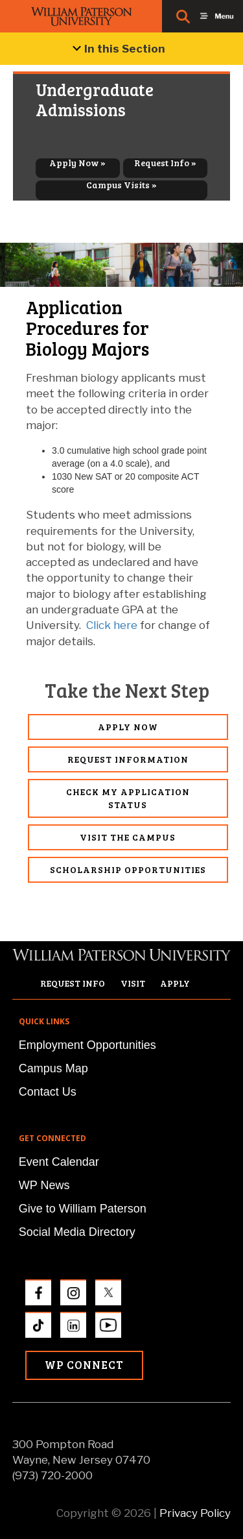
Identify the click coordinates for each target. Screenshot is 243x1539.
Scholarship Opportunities (128, 869)
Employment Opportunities (87, 1045)
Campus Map (53, 1068)
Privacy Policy (195, 1513)
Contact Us (47, 1091)
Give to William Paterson (82, 1208)
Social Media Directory (77, 1231)
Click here (111, 625)
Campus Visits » (121, 185)
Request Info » (165, 162)
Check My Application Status (128, 798)
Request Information (128, 759)
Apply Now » (77, 162)
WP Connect (84, 1364)
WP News (44, 1185)
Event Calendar (59, 1161)
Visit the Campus (128, 837)
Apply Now (128, 726)
